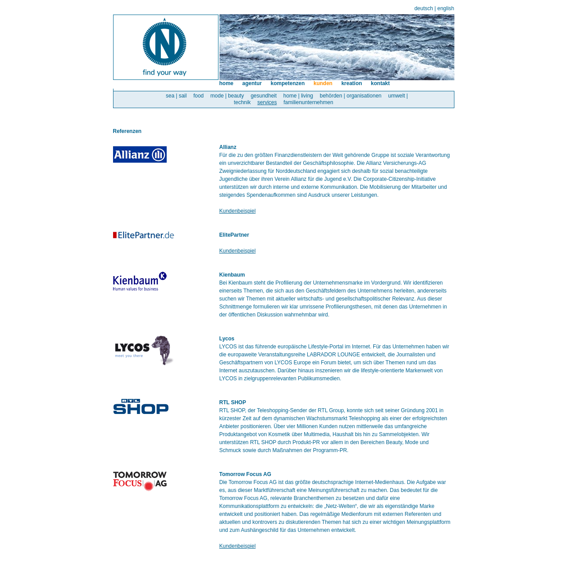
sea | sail (176, 96)
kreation (351, 83)
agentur (252, 83)
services (267, 102)
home (226, 83)
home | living (298, 96)
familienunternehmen (308, 102)
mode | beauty (227, 96)
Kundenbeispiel (237, 211)
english (445, 8)
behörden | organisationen (350, 96)
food (198, 96)
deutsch (423, 8)
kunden (322, 83)
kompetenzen (288, 83)
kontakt (380, 83)
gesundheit (263, 96)
